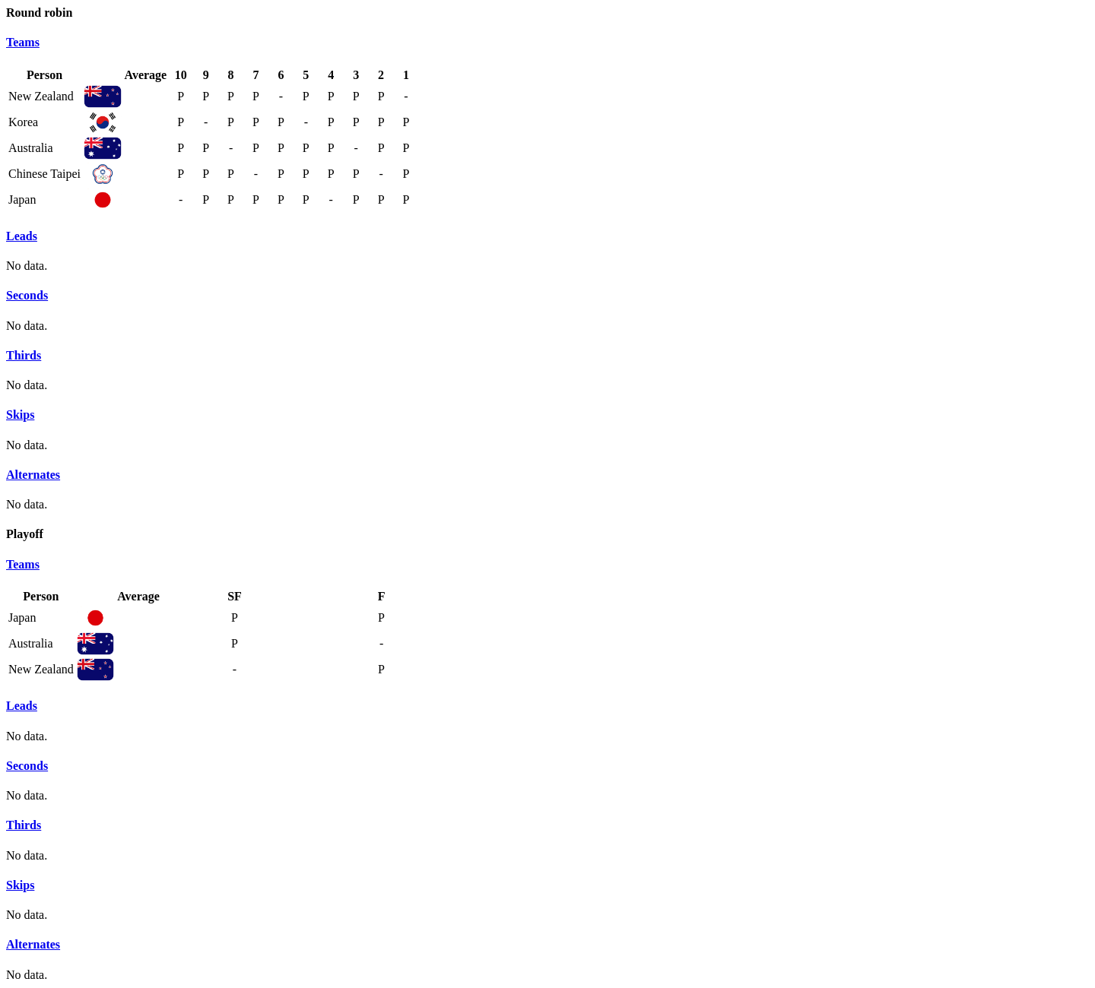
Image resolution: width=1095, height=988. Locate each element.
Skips (20, 414)
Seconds (27, 295)
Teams (23, 42)
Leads (21, 236)
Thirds (23, 355)
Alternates (33, 474)
